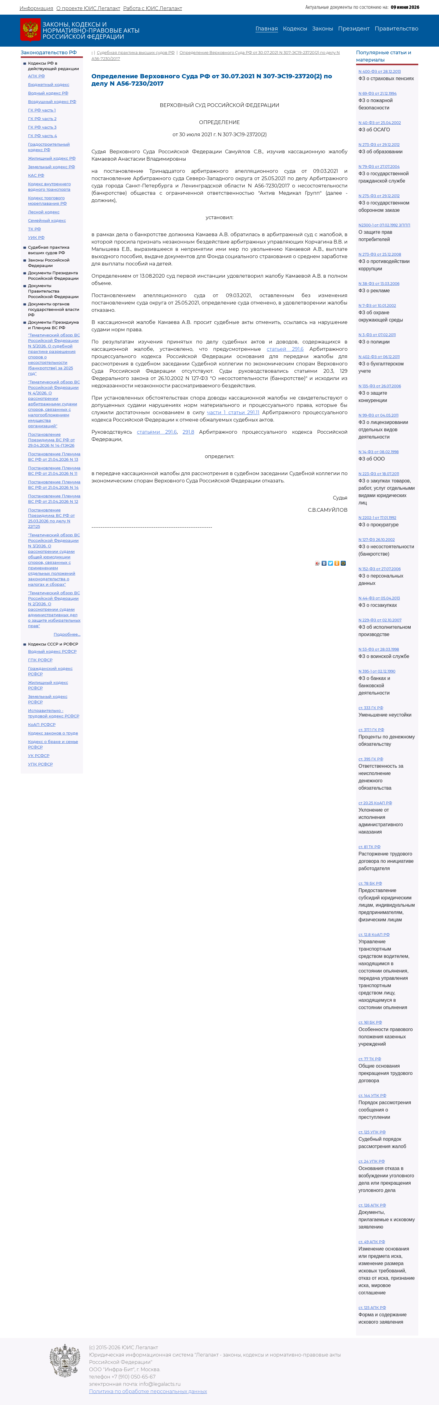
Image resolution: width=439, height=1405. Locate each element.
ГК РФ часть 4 (42, 135)
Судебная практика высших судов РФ (136, 52)
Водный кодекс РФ (48, 93)
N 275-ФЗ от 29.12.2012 (379, 196)
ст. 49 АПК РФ (372, 1242)
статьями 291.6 (157, 432)
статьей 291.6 (285, 349)
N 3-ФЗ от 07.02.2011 (377, 335)
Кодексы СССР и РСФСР (53, 644)
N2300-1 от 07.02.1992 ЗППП (384, 225)
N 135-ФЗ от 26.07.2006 (380, 386)
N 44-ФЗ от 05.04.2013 (379, 598)
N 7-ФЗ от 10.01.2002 (377, 305)
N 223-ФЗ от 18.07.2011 (379, 473)
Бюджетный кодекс (48, 84)
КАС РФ (36, 175)
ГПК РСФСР (40, 659)
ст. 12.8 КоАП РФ (374, 934)
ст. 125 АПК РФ (372, 1307)
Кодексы (295, 28)
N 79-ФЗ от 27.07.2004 (379, 166)
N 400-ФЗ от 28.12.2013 (380, 71)
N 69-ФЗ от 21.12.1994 (378, 93)
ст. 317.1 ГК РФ (371, 729)
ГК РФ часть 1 (42, 110)
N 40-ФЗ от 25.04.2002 (380, 122)
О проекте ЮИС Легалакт (88, 8)
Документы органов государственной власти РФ (53, 309)
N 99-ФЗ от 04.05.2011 (378, 415)
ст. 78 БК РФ (370, 883)
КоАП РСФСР (41, 724)
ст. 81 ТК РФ (369, 847)
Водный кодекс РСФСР (52, 651)
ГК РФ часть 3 (42, 127)
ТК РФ (34, 228)
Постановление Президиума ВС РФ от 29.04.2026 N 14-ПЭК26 (51, 440)
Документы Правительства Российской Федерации (53, 291)
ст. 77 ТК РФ (370, 1059)
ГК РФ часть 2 (42, 118)
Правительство (396, 28)
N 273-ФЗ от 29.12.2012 (379, 144)
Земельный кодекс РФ (51, 166)
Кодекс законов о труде (53, 733)
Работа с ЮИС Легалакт (152, 8)
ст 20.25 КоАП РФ (375, 803)
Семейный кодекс (47, 220)
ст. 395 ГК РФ (371, 759)
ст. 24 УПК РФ (372, 1161)
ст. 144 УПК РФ (372, 1095)
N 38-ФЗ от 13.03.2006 (379, 283)
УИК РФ (36, 237)
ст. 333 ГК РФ (371, 708)
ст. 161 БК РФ (370, 1022)
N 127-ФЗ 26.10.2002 (377, 539)
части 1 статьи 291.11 (233, 412)
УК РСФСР (38, 755)
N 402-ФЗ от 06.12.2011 (379, 356)
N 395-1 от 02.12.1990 (377, 671)
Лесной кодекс (43, 211)
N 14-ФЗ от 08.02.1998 (379, 452)
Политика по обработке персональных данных (148, 1391)
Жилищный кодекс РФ (52, 158)
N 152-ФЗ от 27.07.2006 (380, 569)
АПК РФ (36, 75)
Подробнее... (67, 634)
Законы (322, 28)
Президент (354, 28)
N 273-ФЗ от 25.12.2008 (380, 254)
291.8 (188, 432)
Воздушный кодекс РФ (52, 101)
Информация (36, 8)
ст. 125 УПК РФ (372, 1132)
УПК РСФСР (40, 764)
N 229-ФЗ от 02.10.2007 (380, 620)
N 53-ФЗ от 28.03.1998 (379, 649)
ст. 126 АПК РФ (372, 1205)
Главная (266, 28)
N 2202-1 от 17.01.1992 (377, 517)
